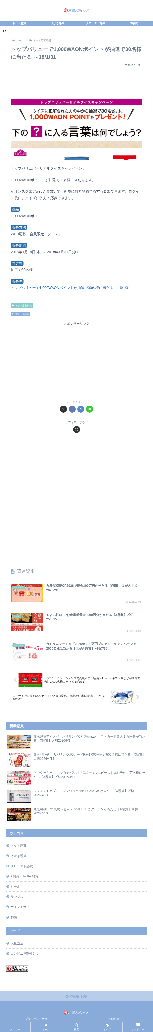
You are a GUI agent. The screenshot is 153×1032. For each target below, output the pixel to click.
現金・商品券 (20, 313)
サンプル (17, 897)
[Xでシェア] (63, 409)
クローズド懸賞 (22, 866)
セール (15, 886)
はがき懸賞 (18, 856)
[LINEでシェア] (89, 409)
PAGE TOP (76, 997)
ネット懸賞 (18, 845)
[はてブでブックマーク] (80, 409)
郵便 (14, 917)
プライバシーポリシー (39, 1019)
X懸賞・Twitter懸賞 (24, 876)
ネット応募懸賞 (22, 305)
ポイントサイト (22, 907)
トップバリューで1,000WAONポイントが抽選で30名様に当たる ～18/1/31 (70, 288)
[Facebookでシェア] (72, 409)
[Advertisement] (76, 81)
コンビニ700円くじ (24, 953)
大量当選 (17, 943)
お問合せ (114, 1019)
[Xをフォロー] (76, 429)
